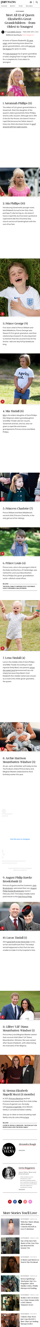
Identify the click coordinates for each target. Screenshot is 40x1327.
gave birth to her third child (18, 942)
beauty (12, 6)
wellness (29, 6)
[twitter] (20, 1202)
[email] (30, 1202)
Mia (4, 415)
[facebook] (15, 1202)
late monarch (11, 54)
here (27, 1117)
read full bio (22, 1150)
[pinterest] (2, 94)
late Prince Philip (25, 897)
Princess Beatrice (16, 1099)
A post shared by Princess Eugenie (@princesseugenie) (20, 869)
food (21, 6)
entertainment (20, 11)
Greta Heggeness (28, 35)
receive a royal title (13, 1107)
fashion (4, 6)
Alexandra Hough (14, 32)
